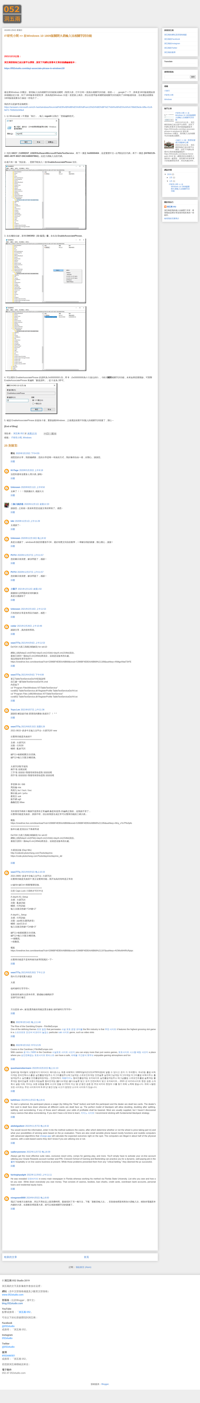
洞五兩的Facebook (172, 39)
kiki (12, 521)
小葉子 (14, 589)
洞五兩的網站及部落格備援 (175, 35)
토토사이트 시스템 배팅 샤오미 (133, 1052)
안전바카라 (32, 1179)
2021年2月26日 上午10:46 (29, 626)
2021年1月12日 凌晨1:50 (30, 589)
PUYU (14, 555)
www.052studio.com (12, 1294)
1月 (171, 181)
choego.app (45, 1136)
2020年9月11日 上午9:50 (33, 487)
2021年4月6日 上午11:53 (33, 643)
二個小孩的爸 (17, 504)
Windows (27, 437)
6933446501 (8, 1355)
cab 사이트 (63, 1032)
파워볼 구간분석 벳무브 (82, 1055)
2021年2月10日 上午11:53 (33, 609)
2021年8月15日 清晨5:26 (33, 726)
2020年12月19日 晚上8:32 (33, 538)
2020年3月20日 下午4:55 (27, 453)
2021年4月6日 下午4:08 (32, 675)
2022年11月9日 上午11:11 (39, 1175)
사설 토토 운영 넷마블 (72, 1029)
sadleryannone (18, 1152)
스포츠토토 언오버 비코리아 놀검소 (31, 1032)
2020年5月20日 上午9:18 (31, 470)
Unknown (15, 487)
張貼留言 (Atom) (83, 1267)
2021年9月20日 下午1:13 (33, 972)
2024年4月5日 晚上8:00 (37, 1198)
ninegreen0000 (18, 1198)
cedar (13, 626)
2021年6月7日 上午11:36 (32, 710)
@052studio (8, 1326)
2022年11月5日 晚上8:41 (33, 1100)
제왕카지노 (67, 1078)
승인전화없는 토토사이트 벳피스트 (37, 1055)
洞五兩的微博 (169, 52)
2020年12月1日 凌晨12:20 (36, 504)
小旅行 (167, 91)
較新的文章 (10, 1257)
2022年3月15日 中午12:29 (28, 1045)
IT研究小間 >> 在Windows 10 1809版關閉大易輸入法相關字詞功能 (185, 116)
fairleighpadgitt (18, 1175)
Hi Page (15, 470)
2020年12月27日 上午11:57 (30, 555)
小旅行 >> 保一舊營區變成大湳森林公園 (185, 141)
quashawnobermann (21, 1068)
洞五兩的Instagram (172, 43)
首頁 (86, 1257)
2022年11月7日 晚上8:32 (37, 1126)
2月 (171, 177)
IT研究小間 (16, 437)
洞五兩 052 (171, 207)
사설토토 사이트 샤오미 (63, 1052)
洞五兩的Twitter (170, 48)
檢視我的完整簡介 (171, 218)
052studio (7, 1338)
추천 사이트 (110, 1029)
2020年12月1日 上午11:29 (27, 521)
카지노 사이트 (87, 1113)
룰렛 (13, 1162)
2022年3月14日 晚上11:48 (28, 1022)
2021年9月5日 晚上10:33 (33, 872)
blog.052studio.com (12, 1303)
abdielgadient (17, 1126)
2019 (169, 174)
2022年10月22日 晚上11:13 (45, 1068)
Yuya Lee (15, 710)
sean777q (15, 643)
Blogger (105, 1384)
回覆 (13, 461)
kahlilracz (15, 1100)
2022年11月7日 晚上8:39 (38, 1152)
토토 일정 (41, 1029)
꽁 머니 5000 (29, 1052)
